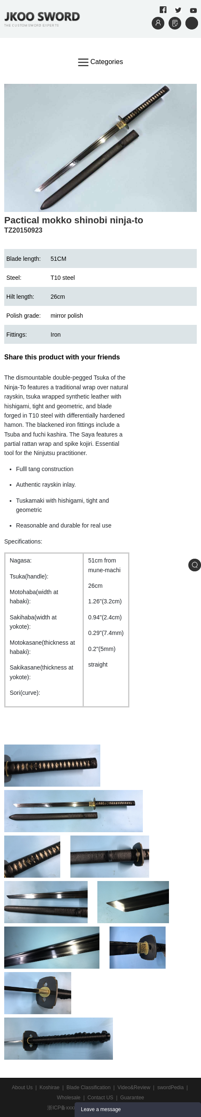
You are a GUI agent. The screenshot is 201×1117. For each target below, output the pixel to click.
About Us (22, 1087)
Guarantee (132, 1098)
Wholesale (68, 1098)
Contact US (100, 1098)
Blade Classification (89, 1087)
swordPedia (170, 1087)
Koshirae (49, 1087)
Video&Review (134, 1087)
